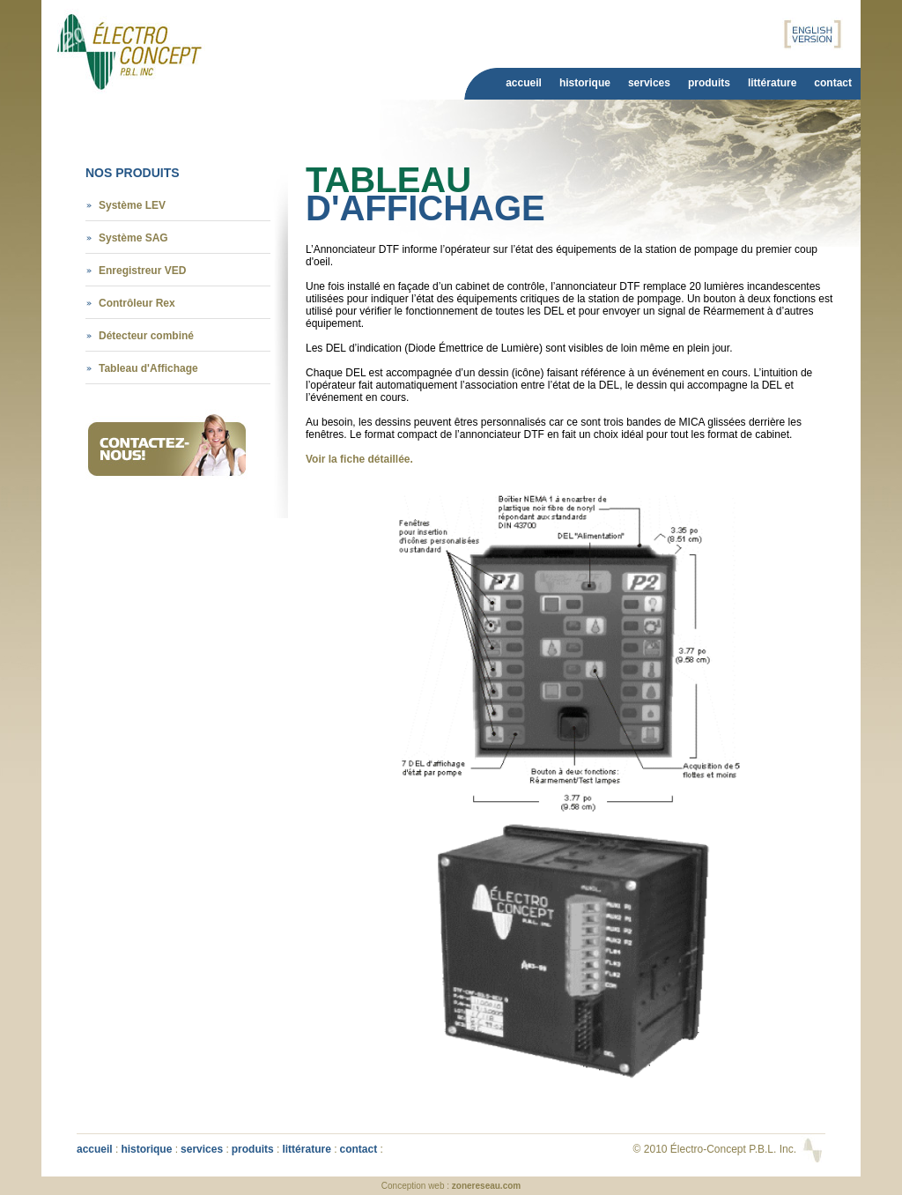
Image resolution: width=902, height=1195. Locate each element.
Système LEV (132, 205)
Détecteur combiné (146, 336)
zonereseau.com (486, 1186)
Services (649, 83)
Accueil (524, 83)
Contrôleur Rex (137, 303)
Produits (709, 83)
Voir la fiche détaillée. (359, 459)
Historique (584, 83)
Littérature (772, 83)
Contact (833, 83)
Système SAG (133, 238)
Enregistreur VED (142, 270)
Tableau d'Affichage (148, 368)
